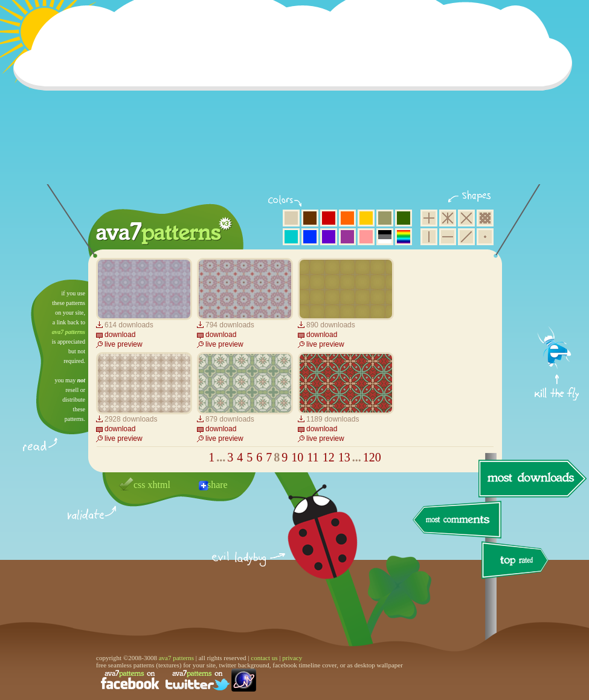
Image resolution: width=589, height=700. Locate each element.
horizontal (447, 236)
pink (366, 236)
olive (384, 218)
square (428, 218)
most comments (457, 520)
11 (312, 457)
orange (347, 218)
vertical (428, 236)
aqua (291, 236)
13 (344, 457)
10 (297, 457)
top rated (517, 562)
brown (309, 218)
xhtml (159, 485)
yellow (366, 218)
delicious (310, 545)
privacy (292, 657)
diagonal (466, 236)
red (328, 218)
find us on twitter (197, 680)
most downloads (531, 478)
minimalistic (485, 236)
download (120, 334)
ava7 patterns (68, 332)
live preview (124, 344)
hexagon (447, 218)
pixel (485, 218)
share (217, 485)
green (403, 218)
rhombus (466, 218)
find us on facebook (130, 680)
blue (309, 236)
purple (347, 236)
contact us (264, 657)
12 (329, 457)
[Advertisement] (296, 99)
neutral (384, 236)
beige (291, 218)
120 (372, 457)
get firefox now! (557, 284)
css (140, 485)
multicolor (403, 236)
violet (328, 236)
